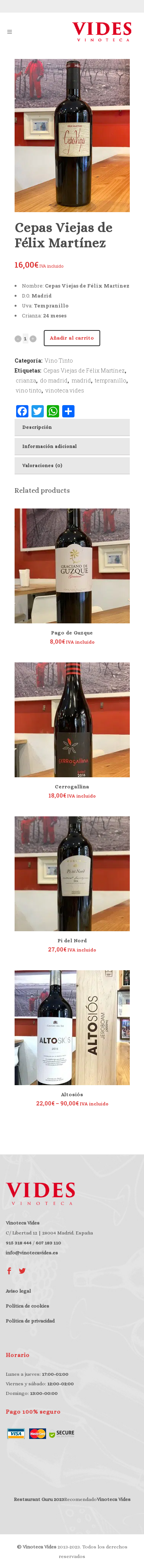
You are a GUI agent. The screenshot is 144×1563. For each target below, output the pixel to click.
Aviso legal (18, 1291)
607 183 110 (48, 1243)
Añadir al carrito (72, 338)
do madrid (54, 380)
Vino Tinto (59, 360)
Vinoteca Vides (114, 1499)
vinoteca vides (64, 390)
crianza (26, 380)
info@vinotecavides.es (32, 1253)
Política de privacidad (30, 1321)
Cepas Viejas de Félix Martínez (84, 370)
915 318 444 (18, 1243)
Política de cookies (27, 1306)
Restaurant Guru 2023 (39, 1499)
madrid (81, 380)
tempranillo (110, 380)
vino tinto (28, 390)
